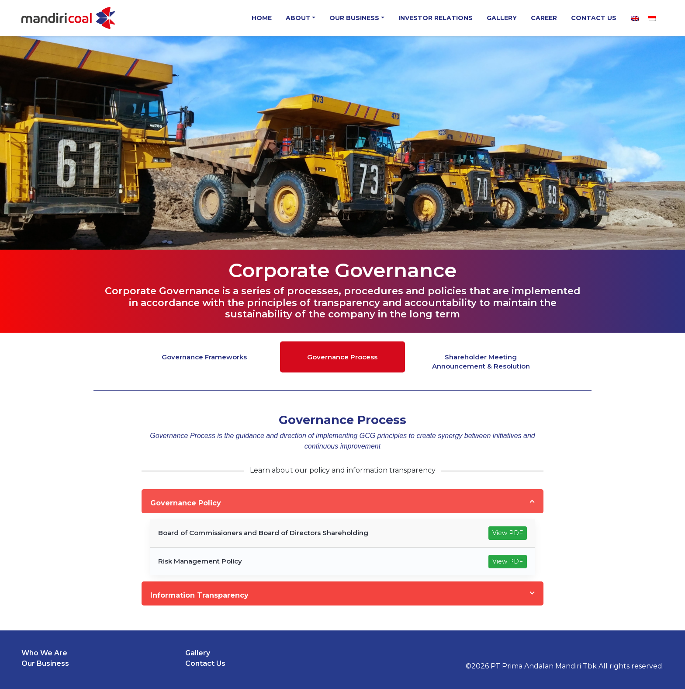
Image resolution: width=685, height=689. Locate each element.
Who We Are (44, 653)
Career (544, 18)
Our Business (354, 18)
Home (262, 18)
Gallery (502, 18)
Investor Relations (435, 18)
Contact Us (593, 18)
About (298, 18)
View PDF (507, 533)
